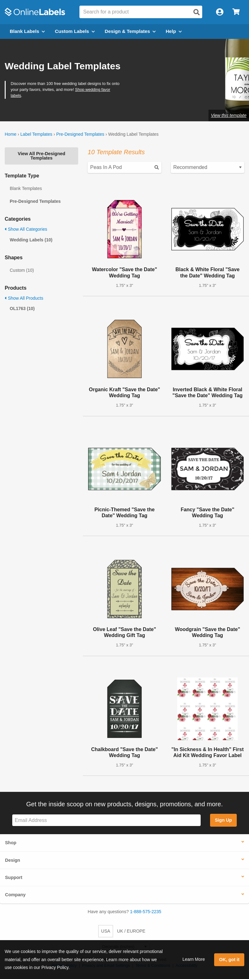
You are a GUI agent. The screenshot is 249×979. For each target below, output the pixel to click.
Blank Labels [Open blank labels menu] (27, 31)
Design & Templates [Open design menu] (130, 31)
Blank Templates (26, 188)
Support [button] (13, 877)
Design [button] (12, 860)
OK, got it (229, 959)
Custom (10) (22, 270)
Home (10, 134)
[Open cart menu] (236, 12)
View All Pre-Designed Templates (41, 156)
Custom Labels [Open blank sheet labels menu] (75, 31)
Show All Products (24, 298)
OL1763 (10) (22, 308)
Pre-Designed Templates (80, 134)
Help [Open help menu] (174, 31)
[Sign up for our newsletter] (106, 820)
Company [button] (15, 894)
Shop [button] (10, 842)
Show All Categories (26, 229)
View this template (228, 115)
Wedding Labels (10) (31, 239)
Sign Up (223, 820)
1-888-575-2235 (145, 911)
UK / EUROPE (131, 931)
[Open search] (196, 12)
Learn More (193, 959)
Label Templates (36, 134)
